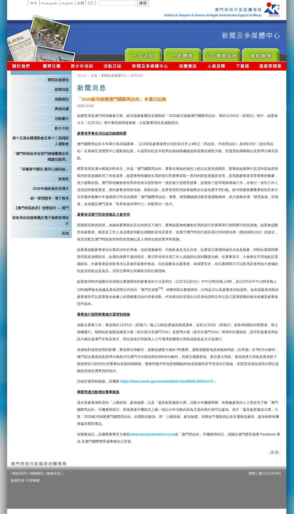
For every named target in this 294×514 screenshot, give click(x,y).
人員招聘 (216, 66)
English (67, 2)
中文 (33, 2)
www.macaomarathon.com (152, 434)
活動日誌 (113, 66)
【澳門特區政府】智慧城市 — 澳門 (41, 208)
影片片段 (62, 128)
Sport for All (182, 53)
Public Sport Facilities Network (221, 53)
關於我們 (22, 66)
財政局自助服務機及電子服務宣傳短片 (40, 221)
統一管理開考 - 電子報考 (49, 198)
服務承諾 (53, 473)
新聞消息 (62, 90)
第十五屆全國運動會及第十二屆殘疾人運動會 (40, 141)
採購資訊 (188, 66)
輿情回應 (62, 109)
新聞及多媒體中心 (150, 66)
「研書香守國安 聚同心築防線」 (44, 169)
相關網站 (36, 473)
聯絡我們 (19, 473)
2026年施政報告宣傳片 (51, 189)
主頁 (80, 2)
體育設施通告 (58, 80)
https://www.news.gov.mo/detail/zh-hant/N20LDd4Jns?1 (166, 381)
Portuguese (49, 2)
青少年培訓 (82, 66)
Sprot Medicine (260, 53)
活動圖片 (62, 119)
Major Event (143, 53)
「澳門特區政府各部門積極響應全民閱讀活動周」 (40, 157)
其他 (65, 233)
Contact (90, 2)
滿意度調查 (270, 66)
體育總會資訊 (51, 66)
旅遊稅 (63, 179)
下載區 (242, 66)
